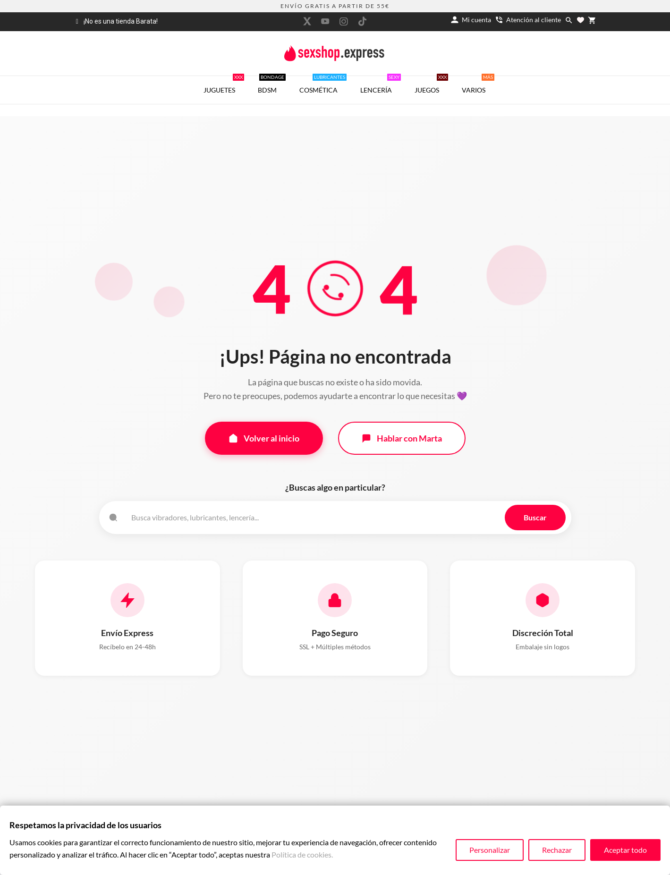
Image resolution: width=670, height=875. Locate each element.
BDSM (272, 85)
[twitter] (307, 21)
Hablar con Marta (402, 438)
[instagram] (343, 21)
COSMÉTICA (323, 85)
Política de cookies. (302, 854)
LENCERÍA (380, 85)
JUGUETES (224, 85)
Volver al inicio (264, 438)
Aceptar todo (625, 849)
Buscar (535, 517)
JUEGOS (431, 85)
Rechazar (557, 849)
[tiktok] (362, 21)
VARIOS (478, 85)
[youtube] (325, 21)
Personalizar (489, 849)
